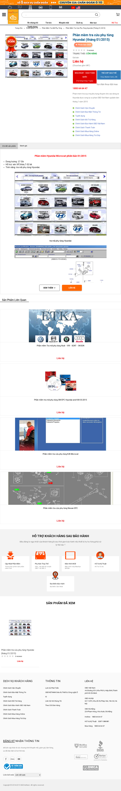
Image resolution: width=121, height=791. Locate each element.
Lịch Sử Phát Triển (52, 688)
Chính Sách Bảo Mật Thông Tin (88, 112)
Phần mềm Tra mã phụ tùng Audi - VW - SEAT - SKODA (60, 345)
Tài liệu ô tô (62, 7)
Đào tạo (93, 23)
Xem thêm (48, 288)
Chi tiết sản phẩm (9, 146)
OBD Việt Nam (11, 7)
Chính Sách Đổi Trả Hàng (85, 120)
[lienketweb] (28, 775)
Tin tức (48, 23)
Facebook (5, 759)
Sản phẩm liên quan (14, 299)
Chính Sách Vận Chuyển (85, 108)
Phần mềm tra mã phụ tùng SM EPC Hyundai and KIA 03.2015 (60, 400)
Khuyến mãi (64, 23)
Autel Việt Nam (21, 7)
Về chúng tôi (32, 23)
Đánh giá (23, 146)
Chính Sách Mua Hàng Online (87, 131)
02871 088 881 (103, 721)
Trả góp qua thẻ (109, 75)
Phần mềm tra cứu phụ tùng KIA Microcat (60, 454)
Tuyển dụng (80, 116)
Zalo (12, 759)
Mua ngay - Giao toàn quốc (85, 77)
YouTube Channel (19, 759)
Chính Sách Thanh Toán (85, 127)
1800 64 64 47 (97, 717)
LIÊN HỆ (72, 288)
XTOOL (52, 7)
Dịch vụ (79, 23)
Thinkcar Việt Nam (42, 7)
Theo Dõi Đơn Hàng (52, 705)
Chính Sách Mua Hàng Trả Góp (87, 135)
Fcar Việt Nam (31, 7)
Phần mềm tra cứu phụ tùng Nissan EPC (60, 508)
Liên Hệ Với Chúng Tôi (53, 701)
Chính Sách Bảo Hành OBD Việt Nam (90, 124)
